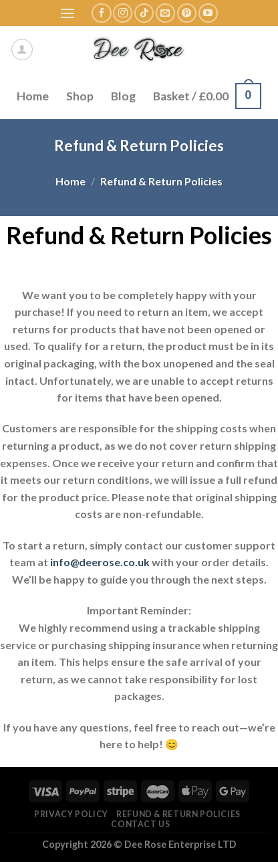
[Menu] (67, 13)
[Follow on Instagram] (122, 13)
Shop (80, 96)
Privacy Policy (71, 814)
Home (33, 96)
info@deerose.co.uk (100, 561)
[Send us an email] (165, 13)
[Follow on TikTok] (144, 13)
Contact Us (140, 824)
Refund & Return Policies (178, 814)
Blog (123, 96)
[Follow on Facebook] (101, 13)
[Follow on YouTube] (208, 13)
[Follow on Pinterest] (186, 13)
